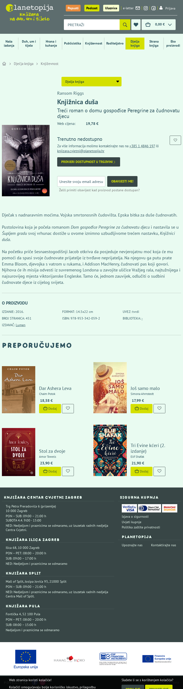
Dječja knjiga (135, 43)
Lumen (20, 325)
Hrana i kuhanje (51, 43)
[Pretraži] (125, 24)
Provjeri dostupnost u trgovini (88, 162)
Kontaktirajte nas (163, 545)
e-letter (131, 8)
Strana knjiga (154, 43)
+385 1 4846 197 (142, 146)
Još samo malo (145, 388)
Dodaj (50, 408)
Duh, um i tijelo (29, 43)
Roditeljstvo (115, 43)
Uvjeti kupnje (131, 522)
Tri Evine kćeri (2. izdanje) (148, 448)
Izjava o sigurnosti (135, 516)
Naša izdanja (9, 43)
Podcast (91, 8)
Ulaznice (111, 8)
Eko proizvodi (173, 43)
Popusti (73, 8)
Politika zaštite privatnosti (141, 527)
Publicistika (72, 43)
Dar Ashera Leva (55, 388)
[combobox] (92, 24)
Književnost (93, 43)
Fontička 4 (13, 614)
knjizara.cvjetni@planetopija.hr (80, 151)
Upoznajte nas (132, 545)
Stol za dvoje (52, 451)
